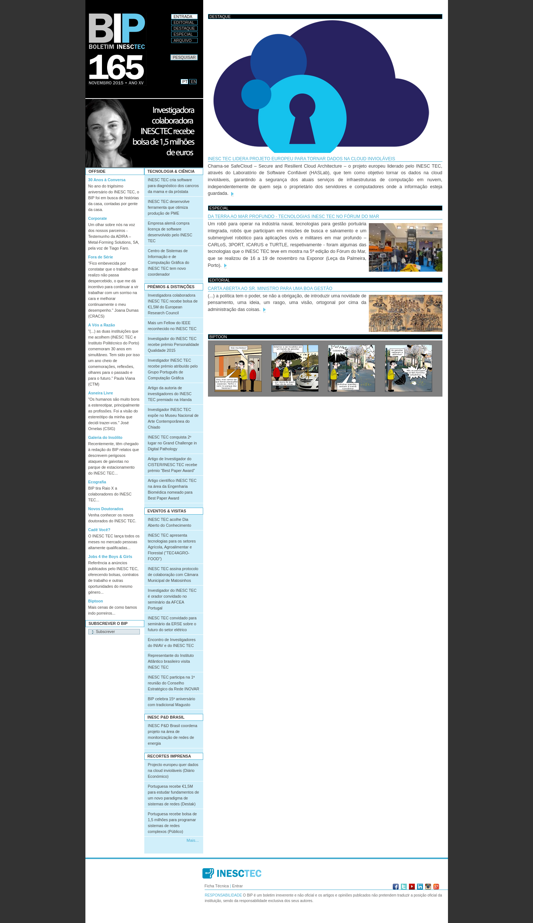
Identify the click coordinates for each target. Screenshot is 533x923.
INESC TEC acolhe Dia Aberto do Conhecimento (169, 522)
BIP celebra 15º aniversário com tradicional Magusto (171, 702)
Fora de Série (100, 257)
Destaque (184, 28)
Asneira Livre (100, 393)
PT (184, 81)
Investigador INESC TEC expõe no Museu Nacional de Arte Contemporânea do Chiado (173, 418)
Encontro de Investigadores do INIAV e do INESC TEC (172, 642)
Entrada (183, 16)
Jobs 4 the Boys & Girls (110, 556)
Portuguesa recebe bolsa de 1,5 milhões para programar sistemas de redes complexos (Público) (172, 823)
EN (194, 81)
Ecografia (97, 482)
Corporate (97, 218)
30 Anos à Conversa (107, 180)
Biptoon (95, 601)
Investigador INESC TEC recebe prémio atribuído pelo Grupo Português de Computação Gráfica (173, 369)
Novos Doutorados (105, 509)
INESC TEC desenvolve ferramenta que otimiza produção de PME (169, 207)
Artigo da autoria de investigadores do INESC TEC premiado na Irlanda (170, 394)
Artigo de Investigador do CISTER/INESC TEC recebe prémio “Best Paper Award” (172, 465)
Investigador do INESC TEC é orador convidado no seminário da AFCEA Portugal (172, 599)
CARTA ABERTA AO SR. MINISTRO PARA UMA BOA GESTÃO (270, 288)
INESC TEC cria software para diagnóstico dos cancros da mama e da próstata (173, 186)
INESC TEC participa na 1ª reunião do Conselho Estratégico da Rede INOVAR (174, 683)
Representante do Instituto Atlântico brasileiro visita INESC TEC (171, 661)
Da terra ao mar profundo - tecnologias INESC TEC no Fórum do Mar (293, 216)
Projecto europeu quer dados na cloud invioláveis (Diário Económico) (173, 770)
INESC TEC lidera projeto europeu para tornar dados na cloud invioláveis (301, 158)
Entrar (237, 886)
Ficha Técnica (217, 886)
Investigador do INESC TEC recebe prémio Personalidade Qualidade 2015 (173, 344)
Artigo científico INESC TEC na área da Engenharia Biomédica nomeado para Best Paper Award (172, 489)
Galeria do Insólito (105, 437)
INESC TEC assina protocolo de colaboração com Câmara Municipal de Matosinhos (173, 574)
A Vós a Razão (101, 325)
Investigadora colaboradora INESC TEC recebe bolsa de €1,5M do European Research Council (173, 304)
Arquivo (183, 40)
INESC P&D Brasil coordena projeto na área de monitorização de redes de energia (172, 734)
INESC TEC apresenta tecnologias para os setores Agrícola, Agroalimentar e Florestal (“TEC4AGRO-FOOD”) (172, 547)
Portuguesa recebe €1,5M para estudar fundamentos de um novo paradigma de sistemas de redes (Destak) (173, 795)
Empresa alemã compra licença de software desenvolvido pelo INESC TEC (170, 232)
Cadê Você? (99, 529)
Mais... (193, 840)
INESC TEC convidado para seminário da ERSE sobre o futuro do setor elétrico (172, 624)
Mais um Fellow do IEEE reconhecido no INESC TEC (172, 326)
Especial (183, 34)
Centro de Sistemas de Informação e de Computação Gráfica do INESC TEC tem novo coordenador (169, 262)
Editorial (184, 22)
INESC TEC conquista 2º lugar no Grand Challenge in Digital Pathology (172, 443)
